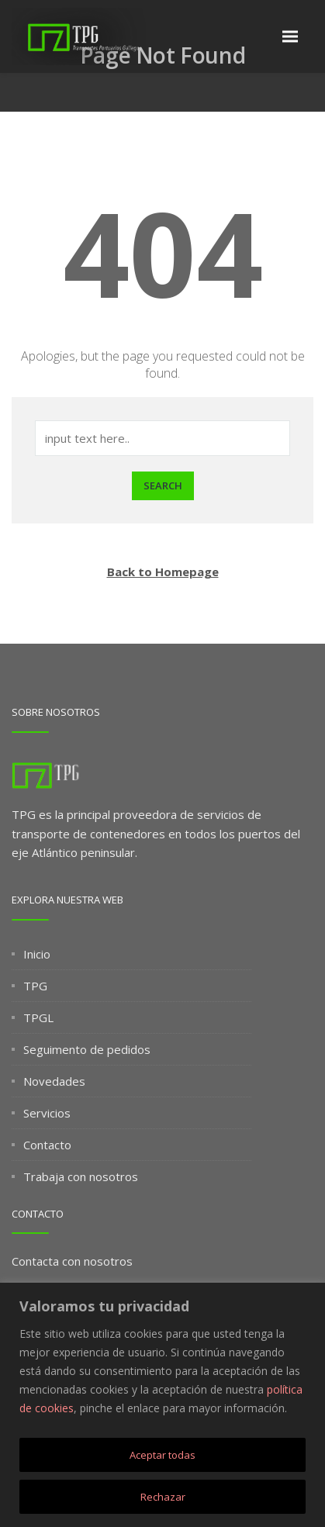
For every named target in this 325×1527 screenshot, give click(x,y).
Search (162, 485)
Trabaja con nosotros (80, 1176)
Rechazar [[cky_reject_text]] (162, 1497)
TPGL (38, 1017)
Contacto (47, 1144)
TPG (35, 985)
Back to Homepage (163, 571)
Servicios (47, 1113)
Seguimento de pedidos (86, 1049)
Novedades (54, 1081)
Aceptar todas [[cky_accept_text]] (162, 1455)
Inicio (36, 954)
